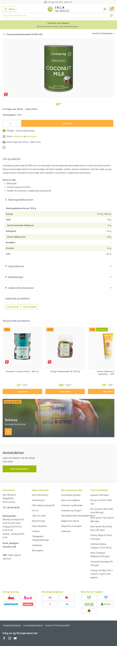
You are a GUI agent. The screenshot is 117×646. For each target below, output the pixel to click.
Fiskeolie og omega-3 (71, 510)
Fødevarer (66, 531)
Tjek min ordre (39, 515)
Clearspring (13, 306)
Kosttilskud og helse (71, 495)
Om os (35, 510)
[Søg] (111, 15)
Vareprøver (37, 545)
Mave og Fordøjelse (70, 500)
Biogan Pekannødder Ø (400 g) (65, 371)
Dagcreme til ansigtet (71, 526)
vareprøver (18, 136)
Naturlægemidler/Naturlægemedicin (78, 515)
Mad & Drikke (30, 306)
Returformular (38, 521)
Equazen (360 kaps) (99, 495)
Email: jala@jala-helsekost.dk (11, 545)
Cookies (36, 531)
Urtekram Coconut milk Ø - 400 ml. (22, 371)
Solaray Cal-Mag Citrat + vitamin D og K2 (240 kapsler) (101, 574)
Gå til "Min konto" (40, 495)
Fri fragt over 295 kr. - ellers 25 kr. (20, 109)
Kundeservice (38, 500)
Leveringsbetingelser (33, 625)
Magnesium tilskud (70, 521)
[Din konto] (105, 9)
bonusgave (31, 136)
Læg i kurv (67, 123)
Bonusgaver (37, 550)
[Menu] (9, 9)
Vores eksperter (39, 526)
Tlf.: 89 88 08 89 (11, 507)
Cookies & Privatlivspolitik (57, 625)
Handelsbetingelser (12, 625)
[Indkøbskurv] (111, 9)
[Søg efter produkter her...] (55, 15)
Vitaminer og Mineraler (72, 505)
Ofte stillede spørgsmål (43, 505)
